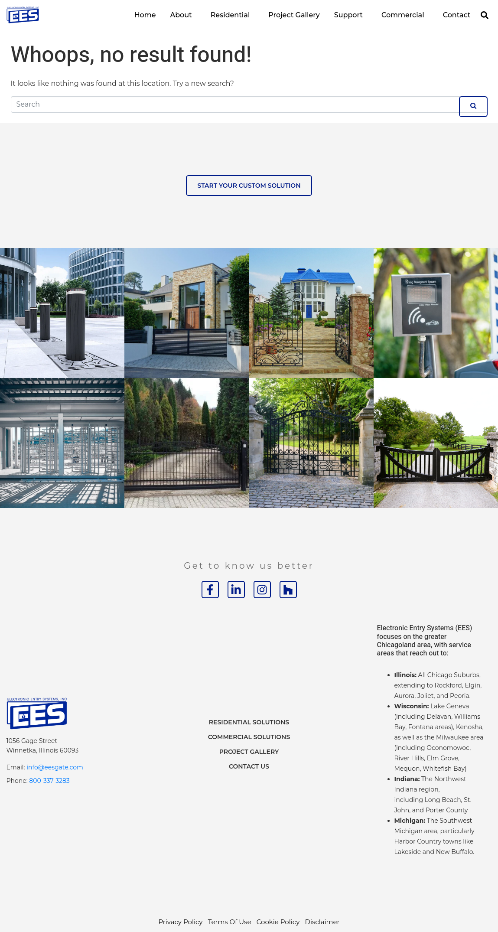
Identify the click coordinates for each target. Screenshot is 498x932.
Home (145, 15)
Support (348, 15)
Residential (230, 15)
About (181, 15)
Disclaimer (322, 922)
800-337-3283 (49, 781)
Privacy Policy (180, 922)
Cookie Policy (278, 922)
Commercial (402, 15)
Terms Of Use (229, 922)
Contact (457, 15)
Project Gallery (293, 15)
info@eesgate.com (54, 767)
